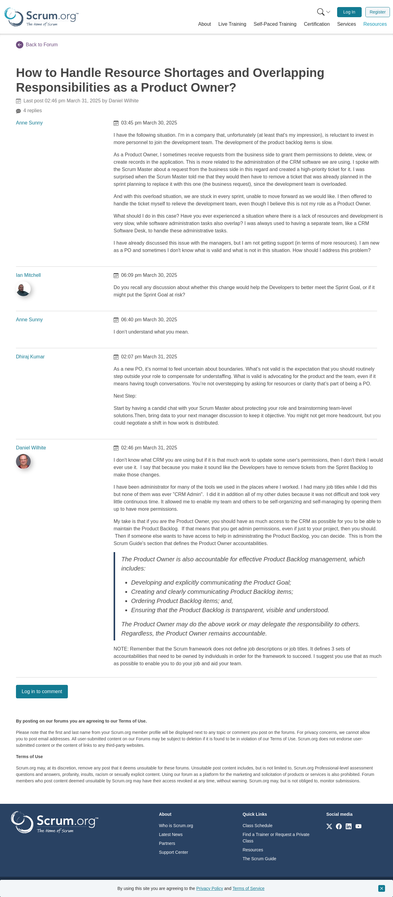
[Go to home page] (54, 821)
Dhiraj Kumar (30, 356)
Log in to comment (42, 691)
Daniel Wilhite (31, 447)
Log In (349, 12)
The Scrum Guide (259, 858)
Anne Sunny (29, 122)
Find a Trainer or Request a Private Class (276, 837)
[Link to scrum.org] (329, 826)
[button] (205, 24)
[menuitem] (323, 12)
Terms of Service (248, 888)
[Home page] (41, 17)
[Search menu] (324, 12)
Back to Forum (37, 44)
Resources (253, 849)
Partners (167, 843)
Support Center (173, 852)
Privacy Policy (209, 888)
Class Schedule (257, 825)
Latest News (171, 834)
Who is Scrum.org (176, 825)
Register (378, 12)
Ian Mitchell (28, 275)
